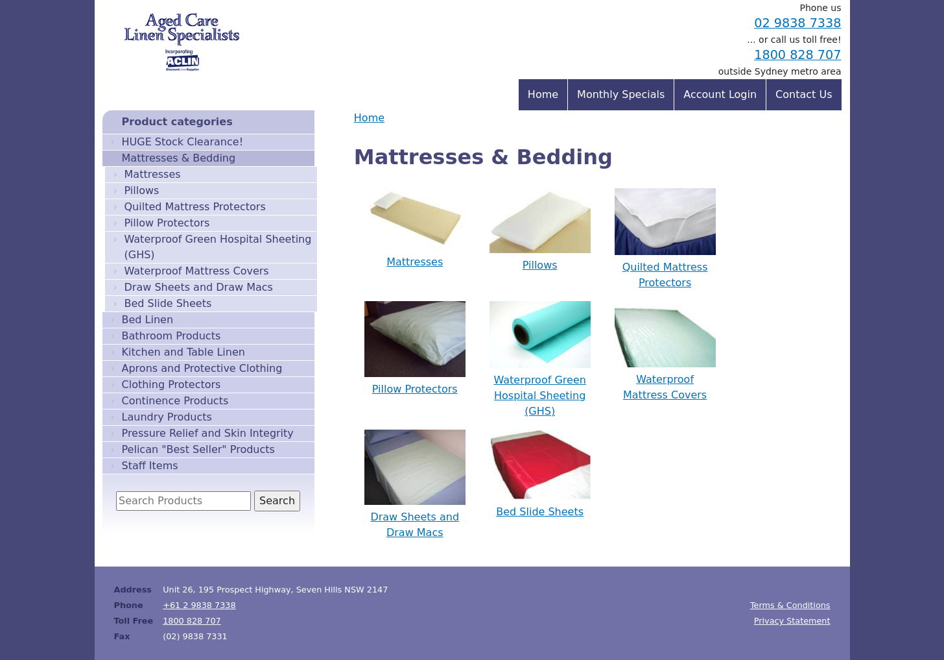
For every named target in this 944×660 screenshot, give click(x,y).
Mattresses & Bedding (179, 158)
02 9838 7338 (797, 23)
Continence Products (175, 401)
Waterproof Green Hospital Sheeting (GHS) (218, 247)
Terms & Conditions (790, 605)
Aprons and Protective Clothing (202, 368)
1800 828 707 (797, 54)
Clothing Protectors (171, 384)
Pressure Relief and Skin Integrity (208, 433)
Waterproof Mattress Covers (196, 271)
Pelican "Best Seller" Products (198, 449)
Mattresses (152, 174)
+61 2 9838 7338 (199, 605)
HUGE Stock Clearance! (183, 142)
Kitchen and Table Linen (183, 352)
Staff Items (150, 465)
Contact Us (803, 94)
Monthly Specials (621, 94)
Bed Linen (148, 319)
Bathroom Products (171, 336)
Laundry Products (167, 417)
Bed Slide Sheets (168, 303)
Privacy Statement (792, 621)
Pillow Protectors (167, 223)
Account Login (720, 94)
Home (369, 118)
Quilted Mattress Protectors (195, 207)
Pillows (141, 190)
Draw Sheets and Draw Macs (198, 287)
